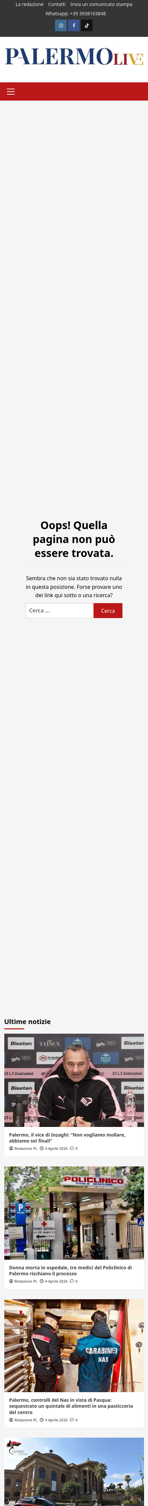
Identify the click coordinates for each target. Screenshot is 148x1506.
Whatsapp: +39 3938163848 (75, 13)
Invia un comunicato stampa (101, 4)
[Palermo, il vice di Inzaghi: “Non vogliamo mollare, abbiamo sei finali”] (74, 1080)
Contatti (57, 4)
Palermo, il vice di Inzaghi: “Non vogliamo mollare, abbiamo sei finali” (67, 1138)
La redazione (29, 4)
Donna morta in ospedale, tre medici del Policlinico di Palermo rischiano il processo (70, 1270)
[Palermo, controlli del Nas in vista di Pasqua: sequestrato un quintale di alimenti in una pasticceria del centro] (74, 1345)
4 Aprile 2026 (56, 1148)
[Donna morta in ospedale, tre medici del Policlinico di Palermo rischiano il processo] (74, 1213)
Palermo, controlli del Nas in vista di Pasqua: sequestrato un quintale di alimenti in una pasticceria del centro (71, 1406)
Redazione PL (25, 1148)
